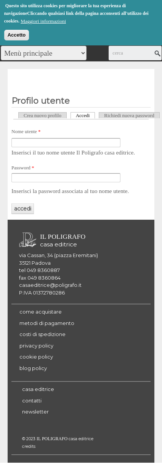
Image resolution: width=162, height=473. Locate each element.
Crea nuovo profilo (42, 115)
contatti (32, 400)
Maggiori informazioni (43, 20)
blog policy (33, 368)
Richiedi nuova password (129, 115)
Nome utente (26, 131)
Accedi (85, 115)
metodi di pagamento (46, 323)
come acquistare (40, 312)
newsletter (35, 412)
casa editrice (38, 389)
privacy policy (36, 346)
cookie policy (36, 357)
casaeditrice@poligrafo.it (50, 285)
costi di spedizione (42, 334)
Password (22, 168)
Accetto (17, 34)
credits (28, 446)
